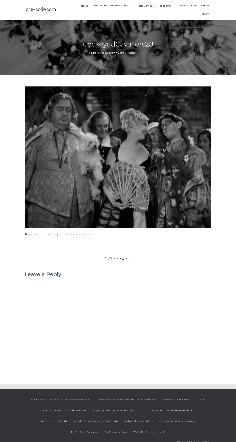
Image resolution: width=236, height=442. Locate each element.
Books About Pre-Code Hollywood (114, 399)
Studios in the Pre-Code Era (138, 421)
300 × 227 (50, 234)
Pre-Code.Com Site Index (54, 421)
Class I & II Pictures (147, 399)
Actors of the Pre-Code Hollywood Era (70, 399)
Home (84, 6)
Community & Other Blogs (176, 399)
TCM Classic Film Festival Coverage (177, 421)
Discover (167, 6)
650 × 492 (76, 234)
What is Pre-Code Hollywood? (113, 5)
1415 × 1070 (90, 234)
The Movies (146, 6)
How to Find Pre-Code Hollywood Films (172, 410)
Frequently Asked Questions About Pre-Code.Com (119, 410)
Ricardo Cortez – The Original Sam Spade (96, 421)
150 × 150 (38, 234)
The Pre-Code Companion (193, 5)
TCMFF (205, 14)
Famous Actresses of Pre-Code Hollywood (65, 410)
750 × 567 (64, 234)
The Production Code (116, 432)
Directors (201, 399)
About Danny (37, 399)
